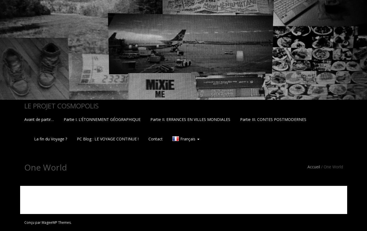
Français (187, 139)
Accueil (313, 166)
